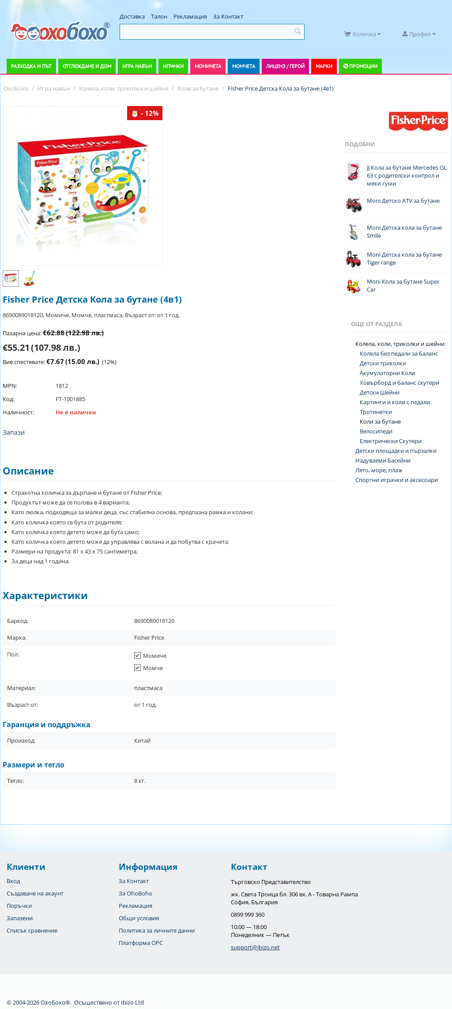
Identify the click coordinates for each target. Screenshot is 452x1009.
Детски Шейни (379, 392)
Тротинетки (376, 412)
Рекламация (190, 16)
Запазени (20, 918)
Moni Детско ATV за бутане (403, 201)
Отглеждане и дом (87, 66)
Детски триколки (383, 363)
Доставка (132, 16)
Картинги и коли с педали (395, 402)
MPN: (10, 386)
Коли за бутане (380, 421)
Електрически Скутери (391, 441)
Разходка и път (31, 66)
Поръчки (19, 906)
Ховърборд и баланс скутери (399, 383)
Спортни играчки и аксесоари (396, 480)
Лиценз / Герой (285, 66)
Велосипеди (376, 431)
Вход (13, 881)
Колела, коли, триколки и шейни (399, 344)
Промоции (363, 66)
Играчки (173, 66)
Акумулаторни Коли (387, 373)
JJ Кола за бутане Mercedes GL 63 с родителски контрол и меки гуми (407, 175)
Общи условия (139, 918)
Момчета (243, 66)
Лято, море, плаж (379, 470)
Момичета (208, 66)
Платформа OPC (141, 943)
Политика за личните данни (157, 930)
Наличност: (18, 412)
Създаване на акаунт (35, 893)
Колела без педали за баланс (399, 353)
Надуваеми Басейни (383, 460)
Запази (14, 432)
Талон (159, 16)
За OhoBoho (135, 893)
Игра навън (137, 66)
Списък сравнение (32, 930)
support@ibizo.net (255, 947)
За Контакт (228, 16)
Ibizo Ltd (132, 1002)
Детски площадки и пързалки (396, 451)
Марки (324, 66)
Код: (8, 399)
